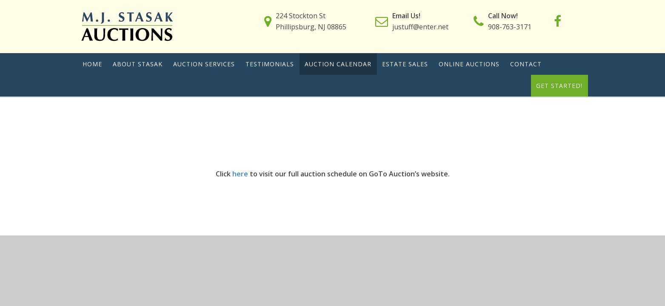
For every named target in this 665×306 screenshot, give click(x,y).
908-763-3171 (509, 26)
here (239, 173)
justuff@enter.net (420, 26)
